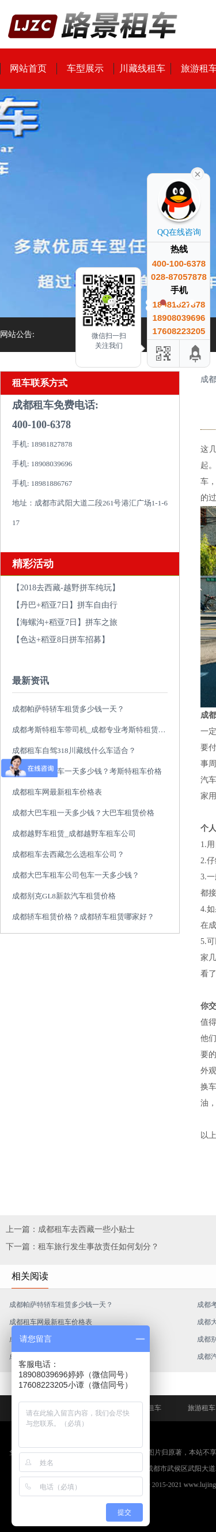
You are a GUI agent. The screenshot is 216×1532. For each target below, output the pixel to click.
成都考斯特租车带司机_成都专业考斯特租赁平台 (92, 729)
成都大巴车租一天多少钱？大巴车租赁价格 (83, 812)
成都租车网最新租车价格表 (57, 792)
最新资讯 (30, 681)
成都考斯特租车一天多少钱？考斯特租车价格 (87, 771)
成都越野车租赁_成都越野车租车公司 (74, 833)
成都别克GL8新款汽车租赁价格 (64, 896)
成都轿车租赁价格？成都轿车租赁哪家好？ (83, 916)
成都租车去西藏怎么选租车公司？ (68, 854)
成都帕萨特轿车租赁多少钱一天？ (68, 709)
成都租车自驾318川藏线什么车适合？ (74, 750)
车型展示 (85, 68)
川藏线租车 (142, 68)
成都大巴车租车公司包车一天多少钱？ (75, 875)
